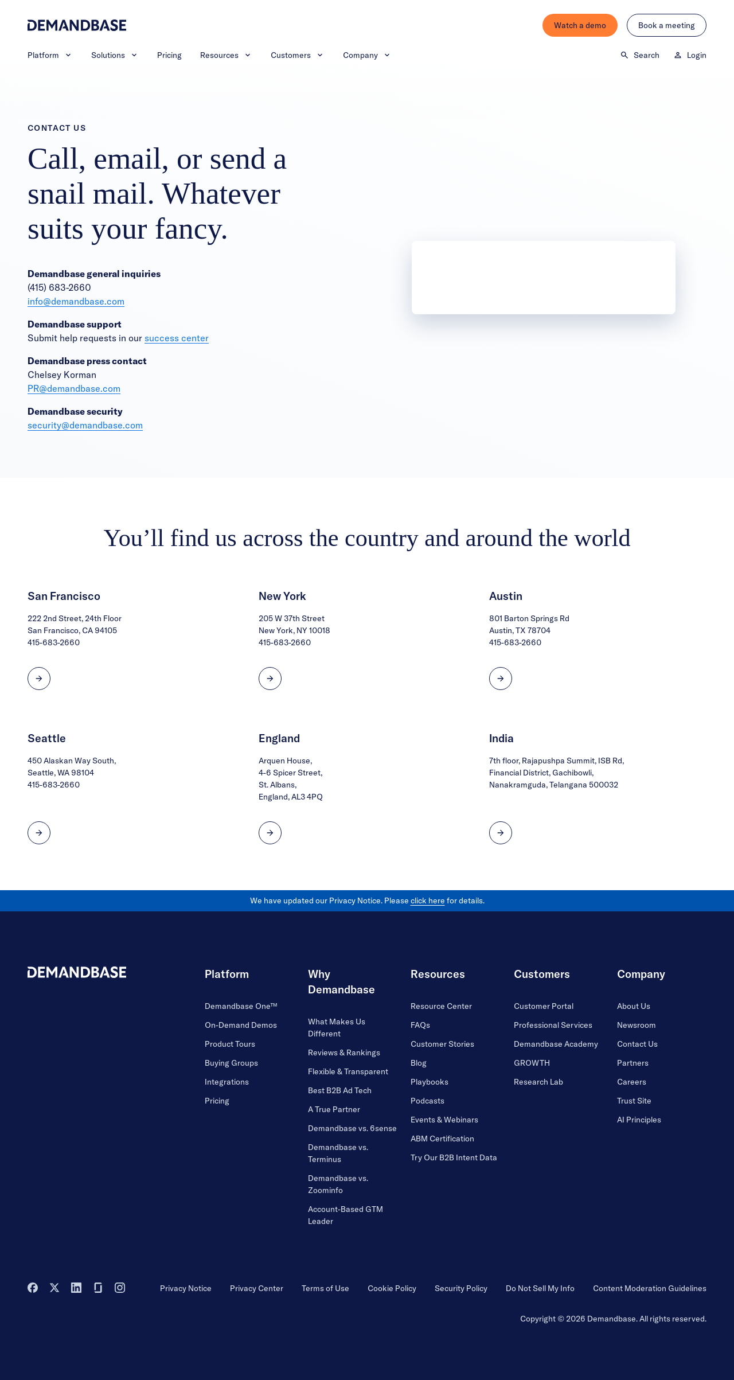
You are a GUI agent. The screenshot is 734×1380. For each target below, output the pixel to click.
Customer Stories (442, 1044)
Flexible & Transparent (348, 1071)
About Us (633, 1006)
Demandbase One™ (241, 1006)
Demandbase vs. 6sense (352, 1128)
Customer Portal (543, 1006)
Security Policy (461, 1288)
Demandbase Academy (556, 1044)
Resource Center (441, 1006)
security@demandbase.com (85, 425)
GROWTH (532, 1063)
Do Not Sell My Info (540, 1288)
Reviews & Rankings (344, 1052)
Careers (631, 1082)
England (279, 738)
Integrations (227, 1082)
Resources (226, 55)
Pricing (169, 55)
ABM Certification (442, 1138)
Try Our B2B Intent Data (454, 1157)
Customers (298, 55)
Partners (633, 1063)
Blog (419, 1063)
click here (428, 900)
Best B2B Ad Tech (340, 1090)
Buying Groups (231, 1063)
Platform (50, 55)
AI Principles (639, 1119)
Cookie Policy (392, 1288)
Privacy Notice (186, 1288)
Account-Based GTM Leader (345, 1215)
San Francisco (64, 596)
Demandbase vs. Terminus (338, 1153)
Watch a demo (580, 25)
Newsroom (636, 1025)
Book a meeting (666, 25)
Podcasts (427, 1101)
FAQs (420, 1025)
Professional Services (553, 1025)
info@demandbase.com (76, 301)
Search (639, 55)
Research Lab (538, 1082)
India (501, 738)
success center (177, 338)
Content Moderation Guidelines (649, 1288)
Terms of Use (325, 1288)
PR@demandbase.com (74, 388)
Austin (505, 596)
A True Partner (334, 1109)
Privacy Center (256, 1288)
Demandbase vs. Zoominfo (338, 1184)
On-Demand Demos (241, 1025)
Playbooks (429, 1082)
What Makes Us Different (336, 1027)
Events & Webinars (444, 1119)
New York (282, 596)
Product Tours (230, 1044)
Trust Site (634, 1101)
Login (689, 55)
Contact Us (637, 1044)
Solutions (115, 55)
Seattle (47, 738)
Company (367, 55)
